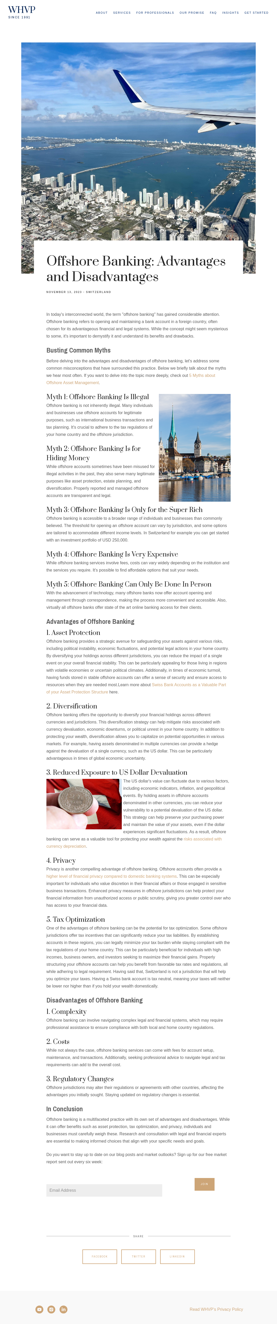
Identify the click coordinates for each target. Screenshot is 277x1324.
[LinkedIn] (63, 1309)
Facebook (100, 1256)
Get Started (256, 12)
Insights (230, 12)
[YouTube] (39, 1309)
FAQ (213, 12)
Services (122, 12)
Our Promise (192, 12)
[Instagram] (51, 1309)
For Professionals (155, 12)
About (102, 12)
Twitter (138, 1256)
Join (204, 1184)
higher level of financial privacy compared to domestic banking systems (111, 876)
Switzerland (98, 292)
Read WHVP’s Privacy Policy (216, 1309)
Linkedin (177, 1256)
